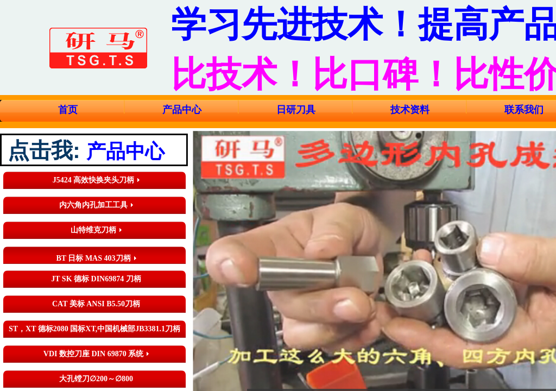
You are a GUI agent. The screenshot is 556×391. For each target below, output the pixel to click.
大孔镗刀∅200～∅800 (96, 379)
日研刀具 (295, 109)
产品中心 (181, 109)
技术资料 (409, 109)
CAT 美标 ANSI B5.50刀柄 (96, 304)
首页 (68, 109)
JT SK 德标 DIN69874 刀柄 (96, 279)
